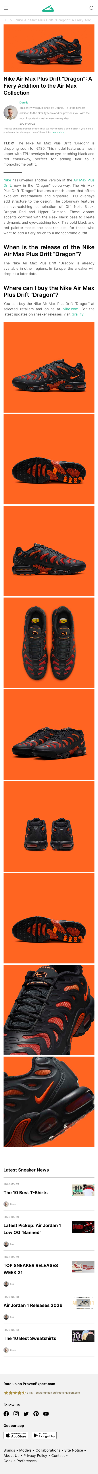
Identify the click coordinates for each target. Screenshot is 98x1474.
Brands (9, 1450)
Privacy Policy (35, 1455)
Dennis (23, 102)
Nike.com (70, 309)
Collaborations (48, 1450)
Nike (7, 180)
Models (25, 1450)
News (12, 20)
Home (7, 20)
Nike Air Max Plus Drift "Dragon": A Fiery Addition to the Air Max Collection (54, 20)
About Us (11, 1455)
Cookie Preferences (20, 1461)
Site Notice (73, 1450)
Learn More (58, 132)
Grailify (77, 314)
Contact (58, 1455)
